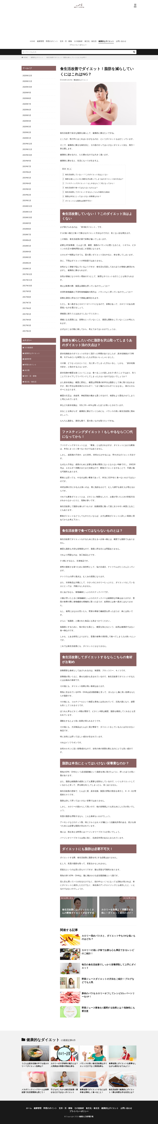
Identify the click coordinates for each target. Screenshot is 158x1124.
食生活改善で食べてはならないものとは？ (80, 187)
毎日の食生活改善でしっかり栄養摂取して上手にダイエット (109, 966)
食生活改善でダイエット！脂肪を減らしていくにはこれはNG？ (66, 57)
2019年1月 (27, 200)
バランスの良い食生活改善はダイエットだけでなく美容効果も (93, 1064)
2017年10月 (27, 286)
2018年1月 (27, 269)
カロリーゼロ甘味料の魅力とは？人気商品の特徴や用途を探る (64, 1064)
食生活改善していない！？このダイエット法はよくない (85, 174)
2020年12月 (27, 75)
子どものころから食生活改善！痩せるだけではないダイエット (64, 1090)
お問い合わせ (121, 41)
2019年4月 (27, 183)
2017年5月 (27, 314)
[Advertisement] (79, 24)
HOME (32, 41)
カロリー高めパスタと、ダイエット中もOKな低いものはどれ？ (108, 937)
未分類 (27, 370)
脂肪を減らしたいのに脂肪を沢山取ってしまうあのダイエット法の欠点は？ (92, 178)
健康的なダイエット (106, 41)
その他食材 (78, 41)
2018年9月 (27, 223)
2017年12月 (27, 274)
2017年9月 (27, 291)
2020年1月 (27, 138)
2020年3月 (27, 127)
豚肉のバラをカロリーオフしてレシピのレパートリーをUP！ (108, 995)
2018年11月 (27, 212)
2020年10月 (27, 87)
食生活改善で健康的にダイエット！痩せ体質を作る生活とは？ (121, 1090)
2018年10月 (27, 217)
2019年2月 (27, 195)
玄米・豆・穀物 (66, 41)
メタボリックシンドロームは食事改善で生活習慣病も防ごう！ (35, 1090)
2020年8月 (27, 98)
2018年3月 (27, 257)
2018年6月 (27, 240)
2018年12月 (27, 206)
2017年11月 (27, 280)
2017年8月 (27, 297)
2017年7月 (27, 303)
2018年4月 (27, 252)
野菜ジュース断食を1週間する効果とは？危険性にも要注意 (108, 1009)
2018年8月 (27, 229)
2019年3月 (27, 189)
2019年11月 (27, 149)
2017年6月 (27, 308)
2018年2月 (27, 263)
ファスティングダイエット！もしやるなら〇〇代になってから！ (88, 183)
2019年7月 (27, 166)
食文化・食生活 (90, 41)
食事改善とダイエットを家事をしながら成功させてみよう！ (122, 1064)
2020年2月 (27, 132)
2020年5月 (27, 115)
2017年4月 (27, 320)
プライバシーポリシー (78, 45)
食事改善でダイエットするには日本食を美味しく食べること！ (93, 1090)
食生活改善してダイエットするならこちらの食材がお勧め (86, 192)
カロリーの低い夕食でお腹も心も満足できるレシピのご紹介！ (108, 952)
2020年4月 (27, 121)
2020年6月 (27, 110)
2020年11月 (27, 81)
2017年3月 (27, 325)
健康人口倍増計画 (86, 1116)
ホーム (29, 1108)
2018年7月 (27, 234)
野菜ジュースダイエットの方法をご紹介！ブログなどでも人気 (108, 980)
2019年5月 (27, 178)
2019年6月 (27, 172)
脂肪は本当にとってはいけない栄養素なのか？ (81, 196)
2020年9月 (27, 92)
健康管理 (40, 41)
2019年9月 (27, 161)
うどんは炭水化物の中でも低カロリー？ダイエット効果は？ (35, 1064)
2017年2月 (27, 331)
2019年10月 (27, 155)
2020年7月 (27, 104)
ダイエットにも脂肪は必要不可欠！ (77, 200)
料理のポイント (52, 41)
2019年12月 (27, 144)
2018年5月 (27, 246)
